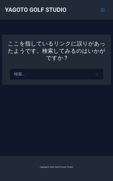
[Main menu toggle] (102, 10)
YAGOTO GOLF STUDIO (36, 9)
